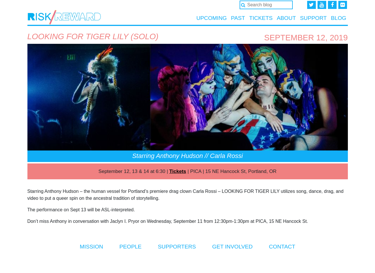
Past (238, 18)
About (286, 18)
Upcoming (211, 18)
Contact (282, 247)
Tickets (261, 18)
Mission (91, 247)
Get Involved (232, 247)
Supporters (177, 247)
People (131, 247)
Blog (338, 18)
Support (313, 18)
